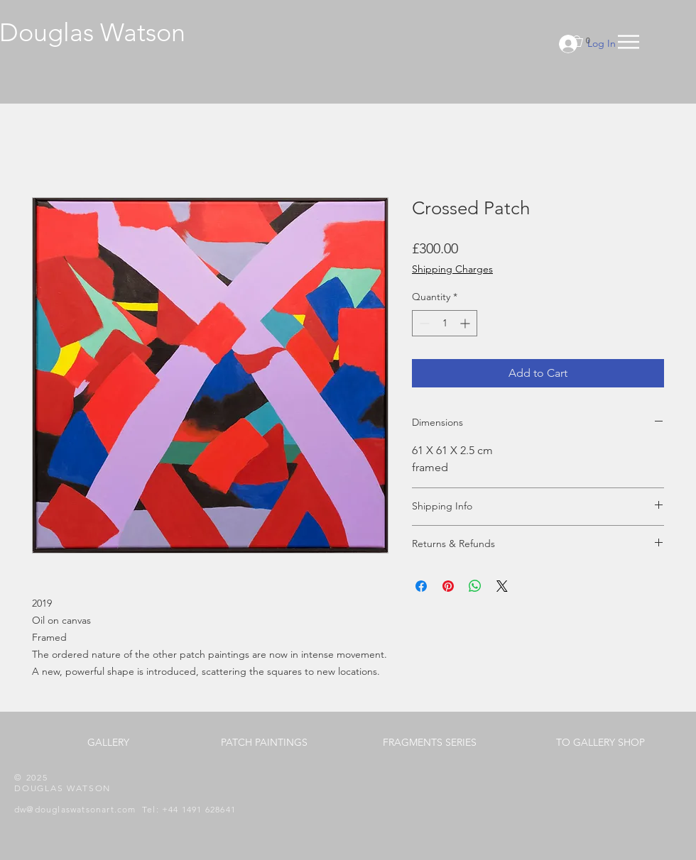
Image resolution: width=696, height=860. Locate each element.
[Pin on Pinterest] (448, 586)
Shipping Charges (452, 269)
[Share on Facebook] (421, 586)
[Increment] (466, 323)
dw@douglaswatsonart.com (75, 809)
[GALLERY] (108, 743)
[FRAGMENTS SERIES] (429, 743)
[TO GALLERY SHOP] (600, 743)
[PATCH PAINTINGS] (264, 743)
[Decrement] (423, 323)
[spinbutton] (444, 323)
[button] (628, 42)
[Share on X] (502, 586)
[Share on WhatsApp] (475, 586)
